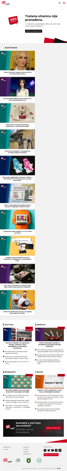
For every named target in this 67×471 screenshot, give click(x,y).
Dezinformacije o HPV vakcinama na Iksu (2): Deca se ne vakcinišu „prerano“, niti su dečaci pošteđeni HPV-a (50, 397)
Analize (26, 447)
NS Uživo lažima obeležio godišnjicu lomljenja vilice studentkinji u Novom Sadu (49, 361)
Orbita (25, 451)
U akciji (26, 449)
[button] (64, 3)
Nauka (39, 372)
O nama (6, 449)
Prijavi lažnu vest (53, 428)
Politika (8, 325)
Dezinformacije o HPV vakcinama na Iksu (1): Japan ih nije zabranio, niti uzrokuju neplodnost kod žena (50, 403)
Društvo (41, 325)
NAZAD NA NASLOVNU (33, 31)
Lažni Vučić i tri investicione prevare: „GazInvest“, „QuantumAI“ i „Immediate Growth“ (17, 407)
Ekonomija (10, 372)
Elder (59, 468)
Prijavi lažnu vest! (51, 454)
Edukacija (27, 454)
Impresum (6, 447)
